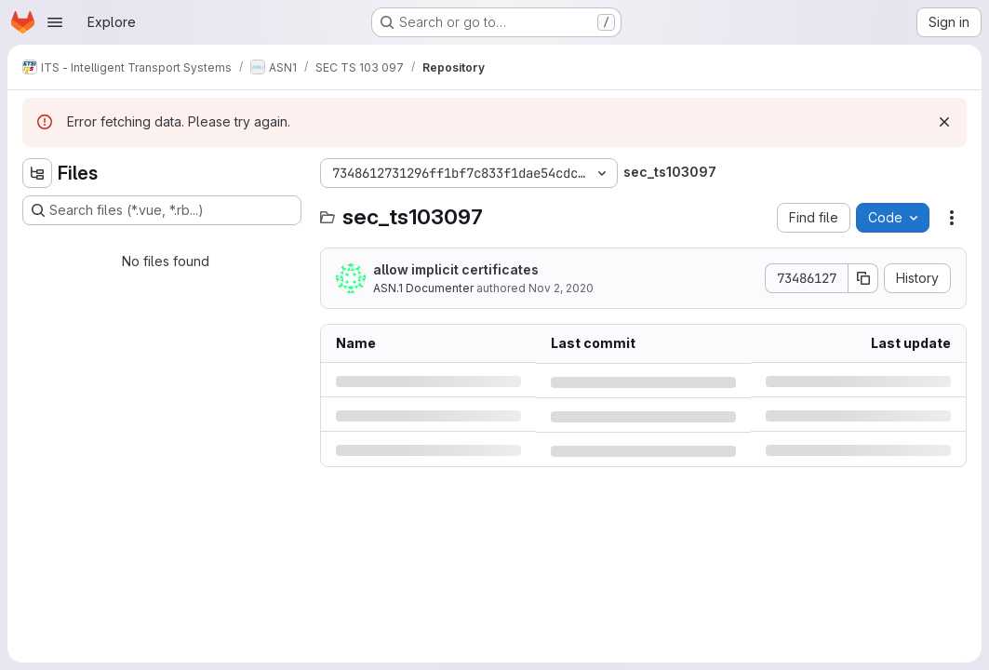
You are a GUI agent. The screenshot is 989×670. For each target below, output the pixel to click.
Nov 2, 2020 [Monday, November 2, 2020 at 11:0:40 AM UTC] (561, 288)
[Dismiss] (944, 122)
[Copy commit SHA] (863, 278)
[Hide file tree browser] (37, 173)
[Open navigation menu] (55, 22)
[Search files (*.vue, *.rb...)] (161, 210)
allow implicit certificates (456, 269)
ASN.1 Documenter (423, 288)
